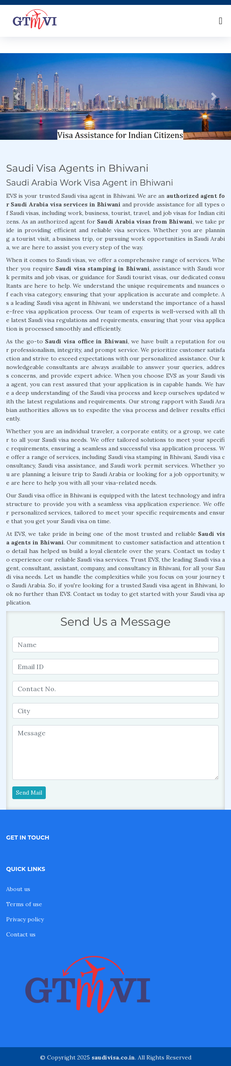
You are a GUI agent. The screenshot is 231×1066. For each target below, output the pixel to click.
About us (18, 889)
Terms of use (24, 904)
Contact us (21, 934)
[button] (17, 96)
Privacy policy (25, 919)
